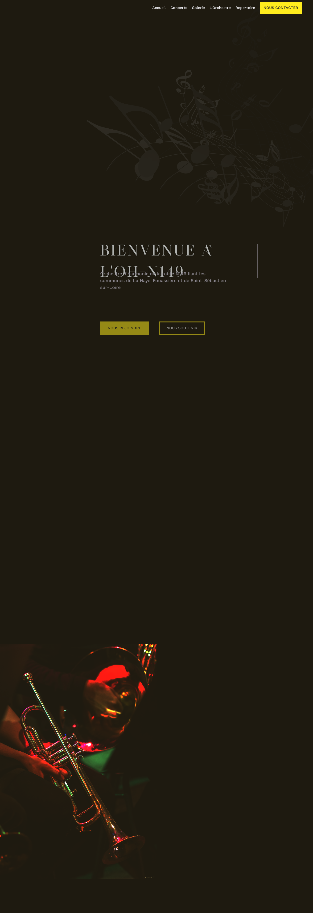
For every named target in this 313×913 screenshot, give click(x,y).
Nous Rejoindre (170, 321)
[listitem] (161, 8)
